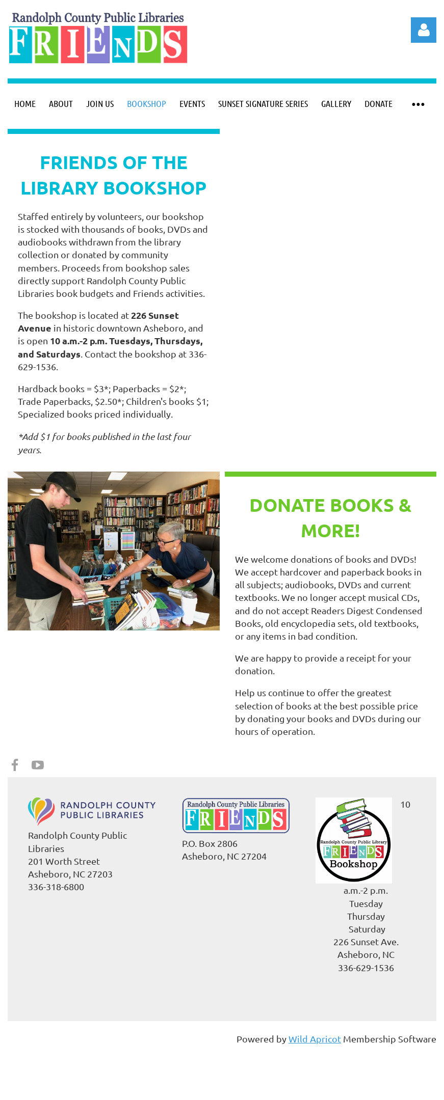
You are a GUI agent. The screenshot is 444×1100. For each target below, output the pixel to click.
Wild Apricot (315, 1038)
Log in (423, 30)
